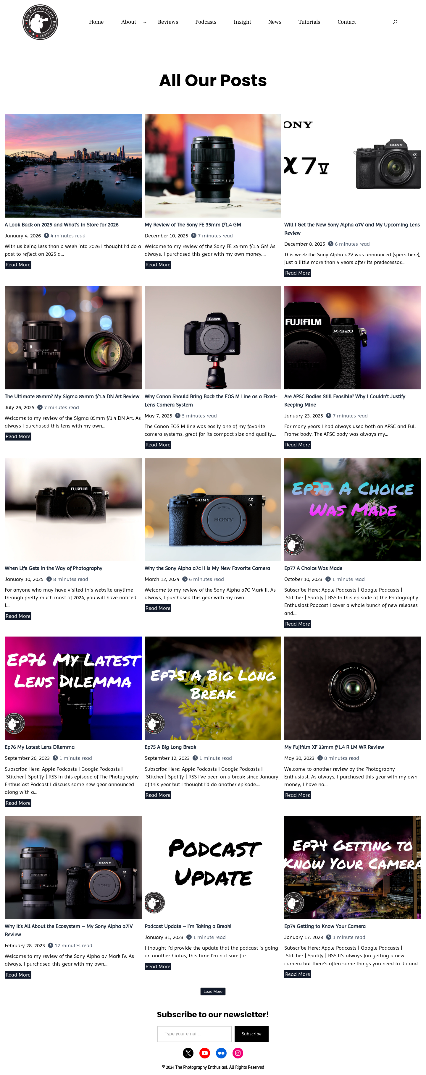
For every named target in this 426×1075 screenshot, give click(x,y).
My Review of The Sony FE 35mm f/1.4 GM (212, 165)
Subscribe (252, 1034)
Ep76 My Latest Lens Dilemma (72, 688)
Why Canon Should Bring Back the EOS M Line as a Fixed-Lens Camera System (212, 337)
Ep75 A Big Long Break (212, 688)
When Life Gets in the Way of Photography (72, 509)
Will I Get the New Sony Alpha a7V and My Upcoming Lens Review (352, 165)
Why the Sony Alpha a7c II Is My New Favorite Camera (212, 509)
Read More (18, 265)
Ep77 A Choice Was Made (352, 509)
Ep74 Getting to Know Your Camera (352, 867)
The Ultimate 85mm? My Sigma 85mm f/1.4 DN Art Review (72, 337)
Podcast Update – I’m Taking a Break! (212, 867)
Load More (213, 991)
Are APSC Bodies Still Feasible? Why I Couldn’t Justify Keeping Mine (352, 337)
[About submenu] (144, 22)
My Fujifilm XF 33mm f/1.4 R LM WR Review (352, 688)
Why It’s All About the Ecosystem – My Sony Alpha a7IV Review (72, 867)
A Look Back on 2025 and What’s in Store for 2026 (72, 165)
